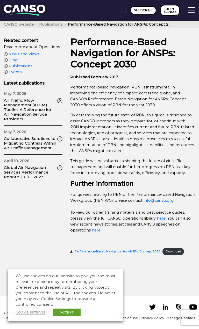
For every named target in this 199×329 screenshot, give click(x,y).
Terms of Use (126, 318)
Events (13, 72)
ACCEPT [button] (67, 312)
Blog (11, 60)
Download (173, 251)
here (161, 218)
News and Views (22, 54)
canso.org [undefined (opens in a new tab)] (164, 200)
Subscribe (143, 10)
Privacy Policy (152, 318)
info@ (149, 200)
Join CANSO (170, 10)
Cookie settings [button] (30, 312)
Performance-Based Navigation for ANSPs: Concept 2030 (117, 251)
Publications (18, 66)
